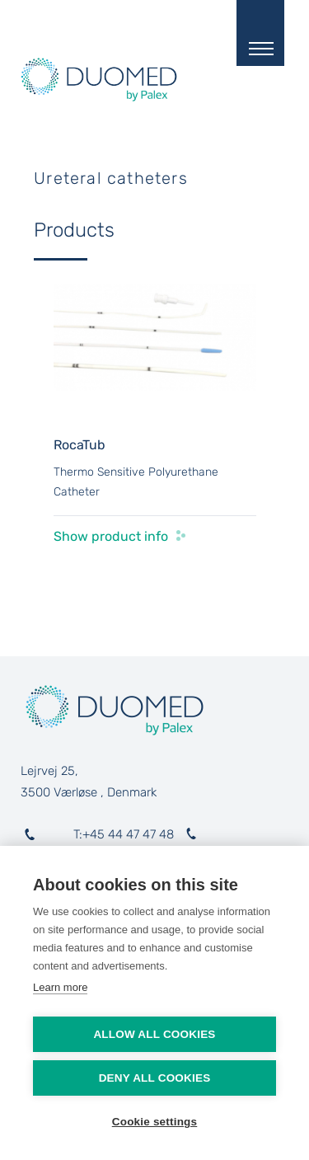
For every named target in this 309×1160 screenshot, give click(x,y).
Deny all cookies (155, 1078)
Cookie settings (155, 1121)
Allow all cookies (154, 1034)
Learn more (60, 987)
